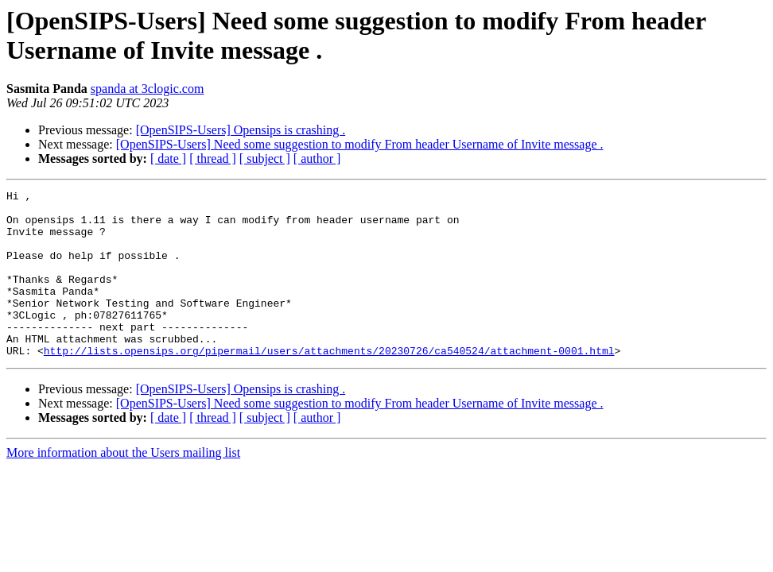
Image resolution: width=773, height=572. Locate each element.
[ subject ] (264, 158)
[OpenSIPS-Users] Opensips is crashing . (241, 130)
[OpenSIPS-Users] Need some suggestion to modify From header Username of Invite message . (360, 144)
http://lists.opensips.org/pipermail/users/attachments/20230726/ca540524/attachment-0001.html (329, 384)
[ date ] (168, 158)
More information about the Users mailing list (123, 486)
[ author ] (317, 158)
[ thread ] (212, 158)
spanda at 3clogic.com (147, 88)
